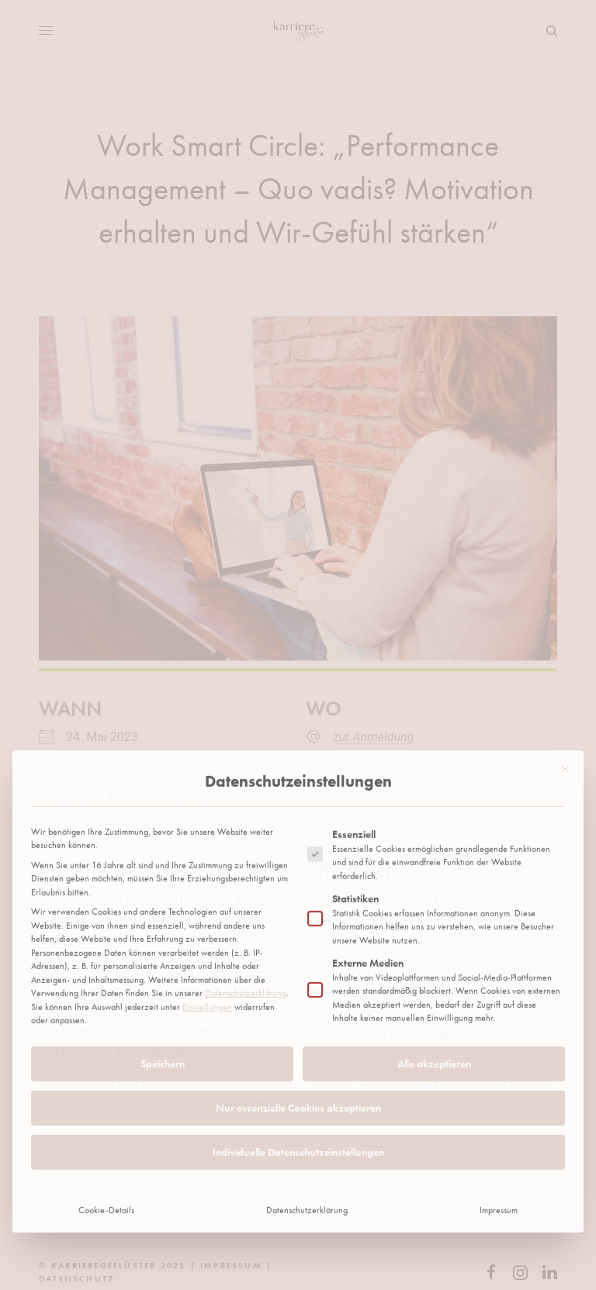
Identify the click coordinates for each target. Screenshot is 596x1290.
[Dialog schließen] (565, 648)
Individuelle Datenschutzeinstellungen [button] (298, 1032)
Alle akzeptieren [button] (434, 943)
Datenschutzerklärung (245, 873)
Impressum (499, 1090)
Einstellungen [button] (207, 887)
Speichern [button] (162, 943)
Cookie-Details (106, 1090)
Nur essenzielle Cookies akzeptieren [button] (298, 988)
